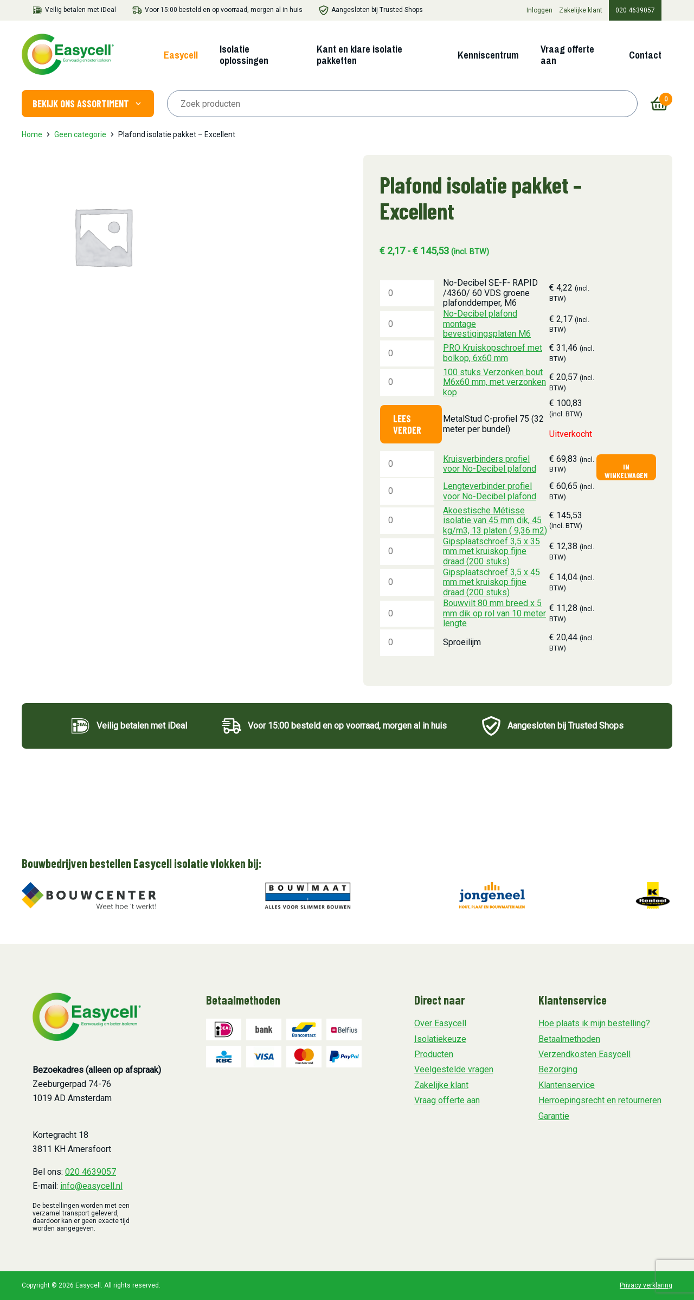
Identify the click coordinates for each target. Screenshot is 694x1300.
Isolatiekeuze (440, 1039)
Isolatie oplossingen (244, 54)
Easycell (181, 55)
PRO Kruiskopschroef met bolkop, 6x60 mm (492, 353)
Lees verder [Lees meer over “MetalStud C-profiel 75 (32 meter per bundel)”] (407, 424)
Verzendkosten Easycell (584, 1054)
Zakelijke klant (580, 10)
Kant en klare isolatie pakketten (359, 54)
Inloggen (539, 10)
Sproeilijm (462, 642)
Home (32, 134)
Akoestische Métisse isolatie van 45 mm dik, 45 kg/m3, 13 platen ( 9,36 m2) (495, 520)
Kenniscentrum (488, 55)
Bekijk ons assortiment (88, 104)
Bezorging (557, 1069)
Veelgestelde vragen (453, 1069)
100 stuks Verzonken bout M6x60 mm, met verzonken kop (494, 382)
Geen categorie (80, 134)
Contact (645, 55)
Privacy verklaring (646, 1285)
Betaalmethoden (569, 1039)
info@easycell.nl (91, 1186)
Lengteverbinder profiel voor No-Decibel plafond (489, 491)
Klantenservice (566, 1085)
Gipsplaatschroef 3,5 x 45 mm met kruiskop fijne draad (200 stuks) (491, 582)
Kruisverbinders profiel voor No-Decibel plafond (489, 464)
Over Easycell (440, 1023)
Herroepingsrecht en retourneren (599, 1100)
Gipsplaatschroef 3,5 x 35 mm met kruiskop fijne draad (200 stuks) (491, 551)
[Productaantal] (407, 293)
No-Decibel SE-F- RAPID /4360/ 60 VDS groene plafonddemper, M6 (490, 293)
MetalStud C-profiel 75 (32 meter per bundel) (493, 424)
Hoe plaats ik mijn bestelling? (594, 1023)
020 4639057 (635, 10)
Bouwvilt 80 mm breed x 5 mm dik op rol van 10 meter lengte (494, 613)
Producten (433, 1054)
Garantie (553, 1116)
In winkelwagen (626, 471)
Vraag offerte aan (567, 54)
